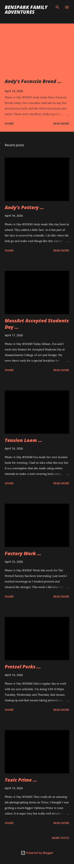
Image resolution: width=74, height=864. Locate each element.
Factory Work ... (23, 553)
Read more (61, 123)
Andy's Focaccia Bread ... (33, 81)
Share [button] (9, 123)
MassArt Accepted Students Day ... (37, 323)
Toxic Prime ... (21, 779)
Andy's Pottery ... (24, 207)
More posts (60, 838)
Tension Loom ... (23, 440)
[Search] (57, 7)
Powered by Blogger (37, 853)
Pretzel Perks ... (23, 666)
